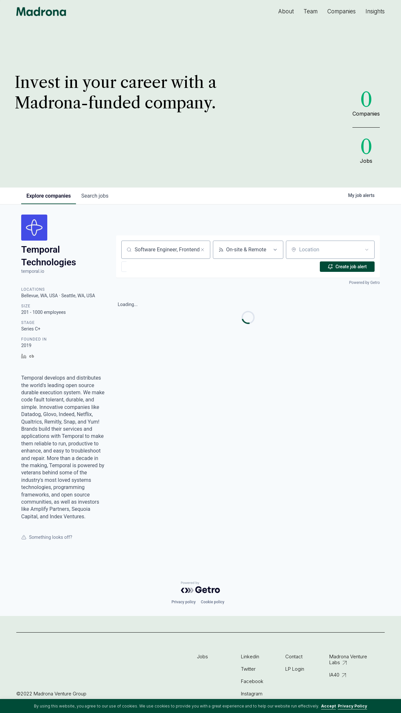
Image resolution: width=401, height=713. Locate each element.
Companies (341, 11)
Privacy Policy (352, 706)
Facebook (252, 681)
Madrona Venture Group (41, 11)
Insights (375, 11)
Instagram (251, 694)
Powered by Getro (364, 282)
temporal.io (32, 271)
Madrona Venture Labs (348, 659)
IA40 (334, 675)
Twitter (248, 669)
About (286, 11)
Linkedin (250, 656)
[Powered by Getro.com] (200, 587)
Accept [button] (328, 706)
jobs (94, 196)
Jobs (202, 656)
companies (48, 196)
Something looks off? (46, 537)
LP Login (294, 669)
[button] (143, 266)
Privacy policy (183, 602)
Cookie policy (212, 602)
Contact (294, 656)
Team (311, 11)
